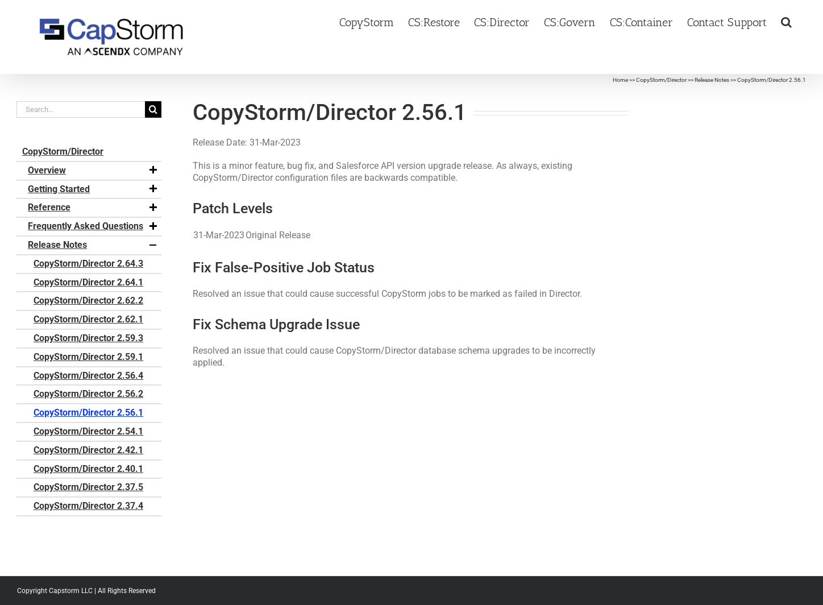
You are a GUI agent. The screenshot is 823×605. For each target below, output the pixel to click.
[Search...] (80, 109)
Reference (93, 207)
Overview (93, 170)
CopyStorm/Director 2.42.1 (88, 450)
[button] (786, 21)
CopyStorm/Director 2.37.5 (88, 487)
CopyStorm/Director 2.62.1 (88, 319)
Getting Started (93, 189)
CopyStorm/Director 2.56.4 (88, 375)
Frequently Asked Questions (93, 226)
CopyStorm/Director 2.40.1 (88, 468)
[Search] (153, 109)
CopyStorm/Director (661, 80)
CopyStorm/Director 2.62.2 (88, 300)
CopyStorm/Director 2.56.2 (88, 393)
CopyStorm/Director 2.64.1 (88, 282)
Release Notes (712, 80)
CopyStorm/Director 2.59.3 (88, 338)
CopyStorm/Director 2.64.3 (88, 263)
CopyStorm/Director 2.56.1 (88, 412)
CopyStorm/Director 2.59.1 (88, 356)
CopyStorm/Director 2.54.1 (88, 431)
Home (620, 80)
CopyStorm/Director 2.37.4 (88, 505)
